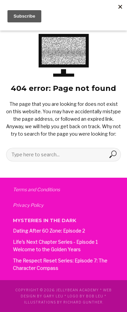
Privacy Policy (28, 205)
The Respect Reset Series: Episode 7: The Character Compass (60, 264)
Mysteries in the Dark (44, 220)
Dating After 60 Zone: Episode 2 (49, 231)
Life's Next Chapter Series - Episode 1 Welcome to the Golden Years (55, 245)
